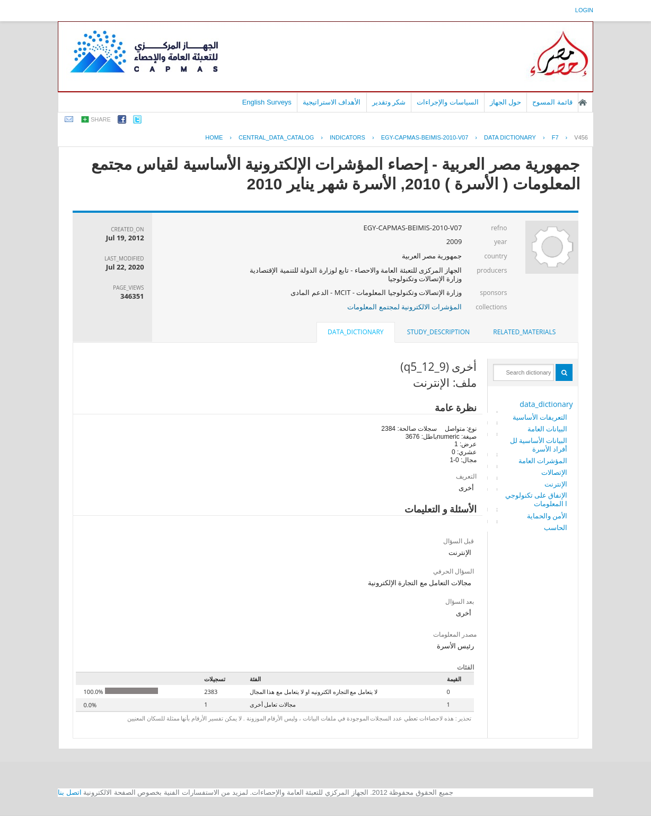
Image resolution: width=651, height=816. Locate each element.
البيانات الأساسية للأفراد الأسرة (539, 444)
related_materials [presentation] (524, 331)
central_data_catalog (276, 137)
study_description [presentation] (438, 331)
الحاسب (555, 527)
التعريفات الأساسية (540, 417)
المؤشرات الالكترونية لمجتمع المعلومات (404, 306)
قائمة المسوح (552, 102)
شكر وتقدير (389, 102)
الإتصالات (554, 472)
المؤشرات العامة (542, 460)
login (584, 10)
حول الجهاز (506, 102)
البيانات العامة (547, 428)
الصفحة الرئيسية (582, 102)
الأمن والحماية (547, 515)
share (101, 119)
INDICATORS (347, 137)
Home (214, 137)
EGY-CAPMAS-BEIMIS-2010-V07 (425, 137)
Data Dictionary (510, 137)
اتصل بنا (70, 792)
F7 (555, 137)
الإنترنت (555, 484)
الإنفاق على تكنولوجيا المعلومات (536, 499)
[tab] (524, 332)
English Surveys (267, 102)
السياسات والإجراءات (448, 102)
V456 (581, 137)
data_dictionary (546, 404)
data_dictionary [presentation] (355, 331)
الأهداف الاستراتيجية (332, 102)
